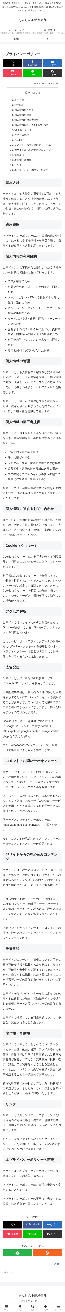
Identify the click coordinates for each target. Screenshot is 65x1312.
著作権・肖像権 (22, 159)
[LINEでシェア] (32, 73)
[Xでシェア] (12, 63)
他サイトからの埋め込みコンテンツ (33, 149)
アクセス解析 (21, 134)
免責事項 (19, 154)
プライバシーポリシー (32, 1300)
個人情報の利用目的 (25, 109)
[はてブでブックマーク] (52, 63)
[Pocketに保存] (12, 73)
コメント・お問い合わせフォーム (32, 144)
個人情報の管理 (22, 114)
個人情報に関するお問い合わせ (31, 124)
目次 (28, 92)
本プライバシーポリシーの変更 (31, 169)
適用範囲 (19, 104)
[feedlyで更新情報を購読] (17, 1252)
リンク (18, 165)
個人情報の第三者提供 (26, 119)
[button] (52, 73)
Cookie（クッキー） (25, 129)
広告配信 (19, 139)
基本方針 (19, 99)
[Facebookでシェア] (32, 63)
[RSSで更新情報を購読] (47, 1252)
